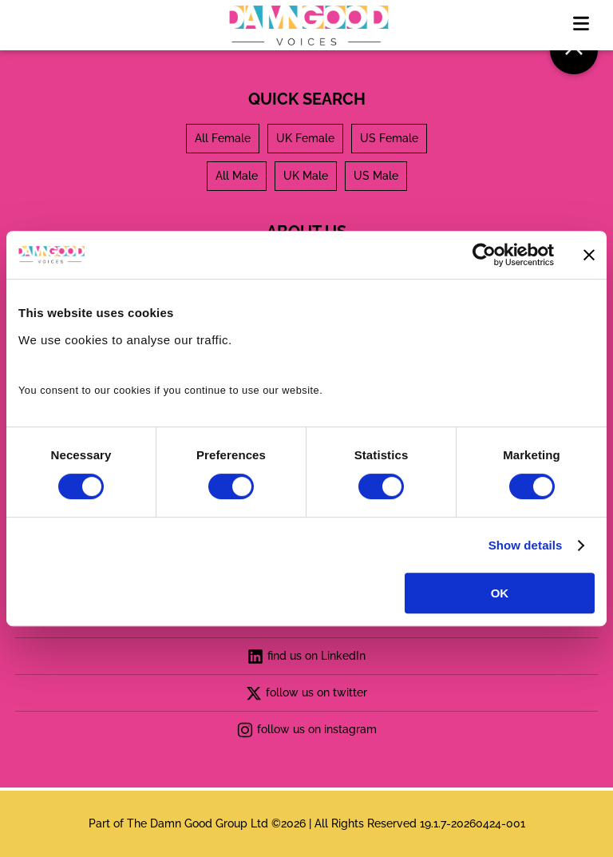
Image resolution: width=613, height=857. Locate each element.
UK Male (305, 175)
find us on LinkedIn (306, 657)
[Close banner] (589, 254)
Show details (525, 545)
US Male (376, 175)
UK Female (305, 138)
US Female (389, 138)
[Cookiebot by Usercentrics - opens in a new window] (484, 255)
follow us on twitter (306, 693)
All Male (237, 175)
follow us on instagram (307, 730)
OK (500, 593)
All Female (223, 138)
